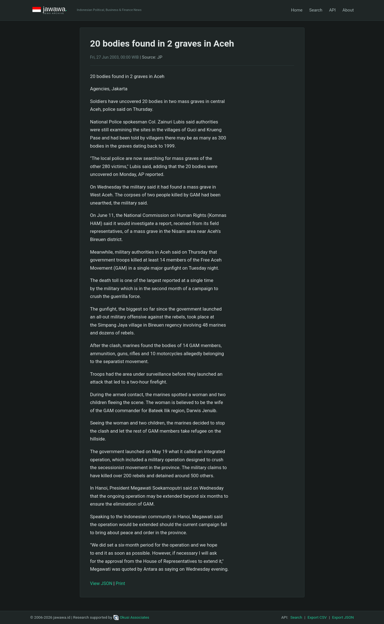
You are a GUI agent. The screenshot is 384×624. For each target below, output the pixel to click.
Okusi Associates (131, 617)
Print (120, 583)
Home (297, 10)
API (332, 10)
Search (315, 10)
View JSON (101, 583)
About (348, 10)
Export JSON (343, 617)
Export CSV (317, 617)
